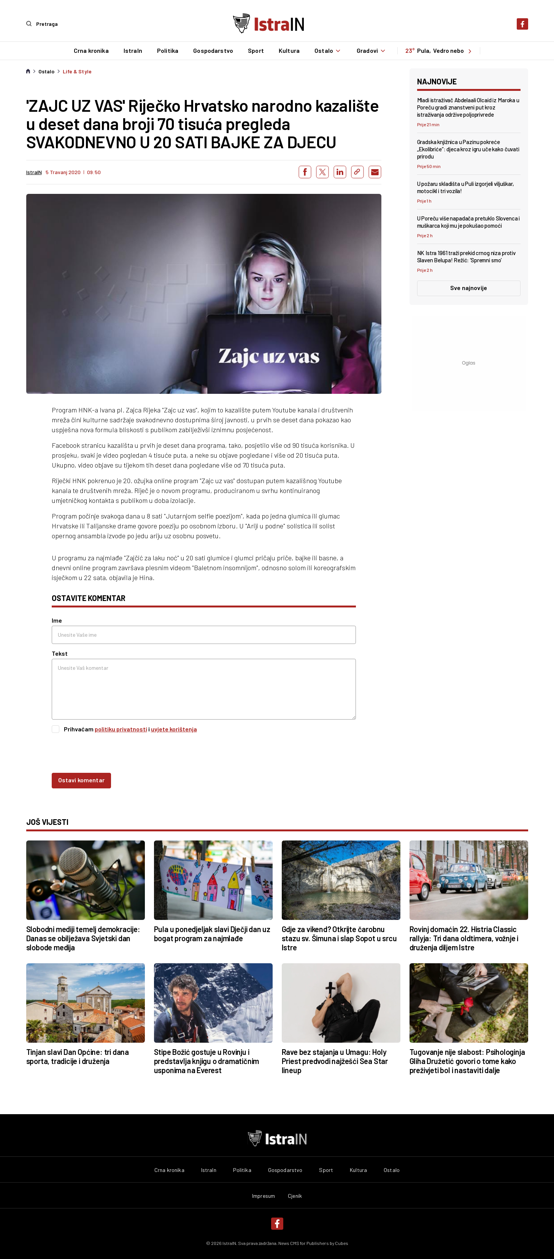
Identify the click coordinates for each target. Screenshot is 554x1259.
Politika (167, 50)
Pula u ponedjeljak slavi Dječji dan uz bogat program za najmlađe (212, 933)
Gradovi (372, 50)
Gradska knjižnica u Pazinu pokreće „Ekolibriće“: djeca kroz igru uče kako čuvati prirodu (468, 148)
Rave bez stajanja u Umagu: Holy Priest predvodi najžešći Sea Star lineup (335, 1060)
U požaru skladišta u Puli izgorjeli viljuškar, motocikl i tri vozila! (465, 187)
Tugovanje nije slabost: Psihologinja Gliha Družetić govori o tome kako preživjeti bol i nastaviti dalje (467, 1060)
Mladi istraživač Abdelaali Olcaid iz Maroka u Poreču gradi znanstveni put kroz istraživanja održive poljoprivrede (468, 106)
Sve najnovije (468, 287)
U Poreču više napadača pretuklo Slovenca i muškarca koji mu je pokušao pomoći (468, 222)
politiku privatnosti (121, 729)
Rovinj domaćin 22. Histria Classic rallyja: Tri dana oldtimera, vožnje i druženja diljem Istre (464, 937)
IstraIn (132, 50)
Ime (57, 620)
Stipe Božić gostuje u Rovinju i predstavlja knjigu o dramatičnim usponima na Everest (206, 1060)
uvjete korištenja (174, 729)
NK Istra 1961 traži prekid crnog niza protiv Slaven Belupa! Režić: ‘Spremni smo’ (466, 256)
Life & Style (77, 71)
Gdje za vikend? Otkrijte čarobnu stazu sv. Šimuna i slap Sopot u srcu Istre (339, 937)
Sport (256, 50)
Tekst (60, 653)
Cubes (341, 1242)
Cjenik (295, 1195)
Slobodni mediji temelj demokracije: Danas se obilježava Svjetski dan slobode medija (83, 937)
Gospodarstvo (213, 50)
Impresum (263, 1195)
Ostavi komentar (81, 779)
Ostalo (328, 50)
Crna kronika (90, 50)
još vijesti (47, 821)
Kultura (288, 50)
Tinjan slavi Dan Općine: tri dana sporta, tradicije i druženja (77, 1056)
